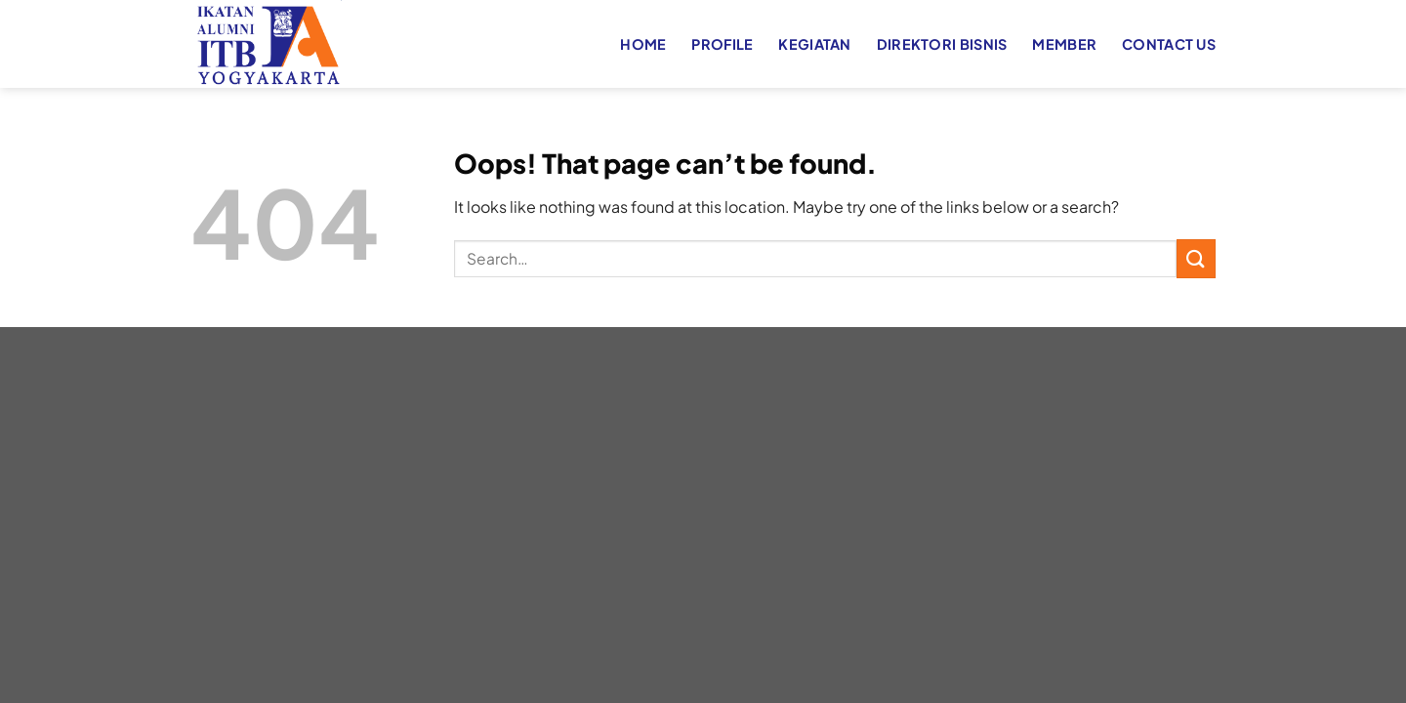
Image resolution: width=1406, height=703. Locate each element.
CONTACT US (1169, 44)
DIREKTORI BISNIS (942, 44)
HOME (643, 44)
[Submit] (1196, 258)
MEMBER (1064, 44)
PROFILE (722, 44)
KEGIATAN (814, 44)
